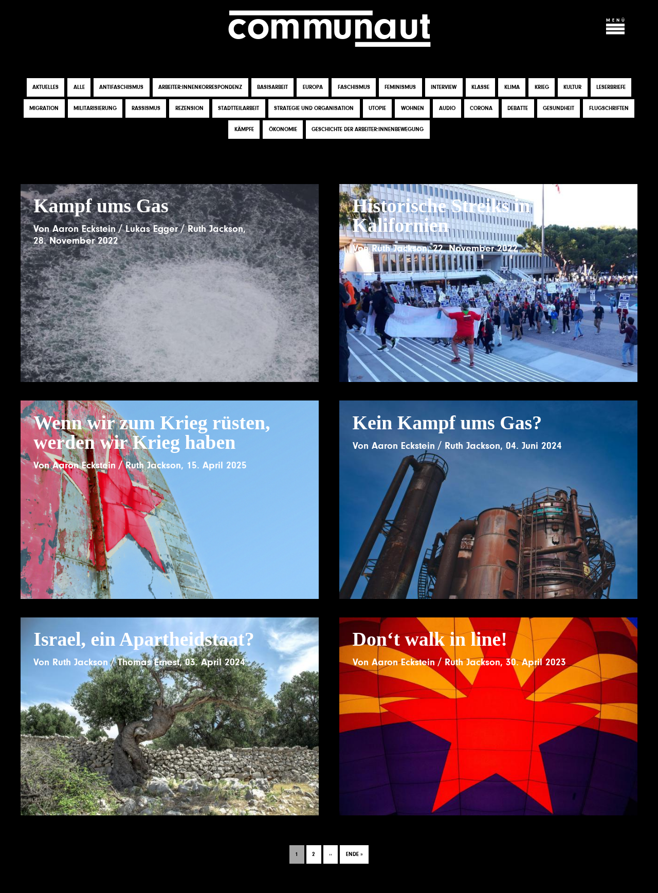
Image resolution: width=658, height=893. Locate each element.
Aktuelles (45, 87)
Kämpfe (244, 129)
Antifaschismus (121, 87)
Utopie (377, 108)
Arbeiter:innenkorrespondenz (200, 87)
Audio (447, 108)
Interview (443, 87)
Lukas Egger (151, 228)
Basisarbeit (272, 87)
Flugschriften (609, 108)
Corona (481, 108)
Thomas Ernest (148, 662)
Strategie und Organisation (314, 108)
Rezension (189, 108)
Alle (79, 87)
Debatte (517, 108)
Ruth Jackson (215, 228)
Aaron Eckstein (84, 228)
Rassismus (146, 108)
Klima (512, 87)
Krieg (542, 87)
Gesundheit (558, 108)
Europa (313, 87)
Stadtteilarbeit (238, 108)
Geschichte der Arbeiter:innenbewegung (368, 129)
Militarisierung (95, 108)
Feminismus (400, 87)
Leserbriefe (611, 87)
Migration (44, 108)
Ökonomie (283, 129)
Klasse (480, 87)
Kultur (572, 87)
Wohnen (412, 108)
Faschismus (354, 87)
